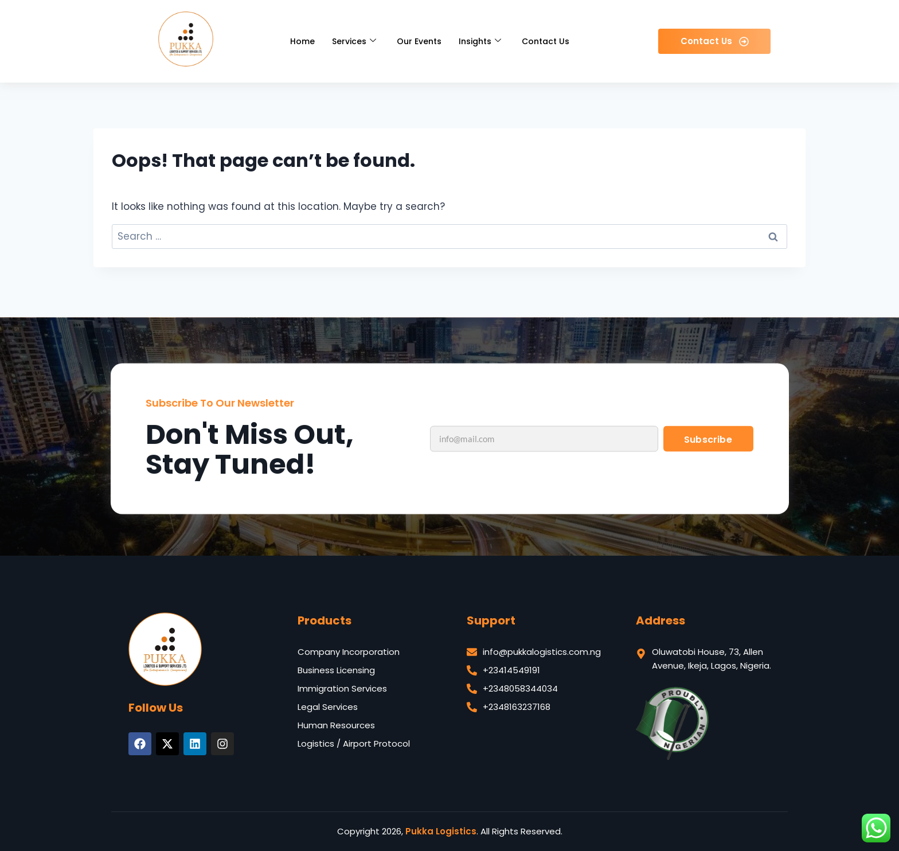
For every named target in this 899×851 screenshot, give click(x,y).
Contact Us (545, 41)
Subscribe (708, 470)
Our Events (419, 41)
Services (354, 41)
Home (302, 41)
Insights (480, 41)
